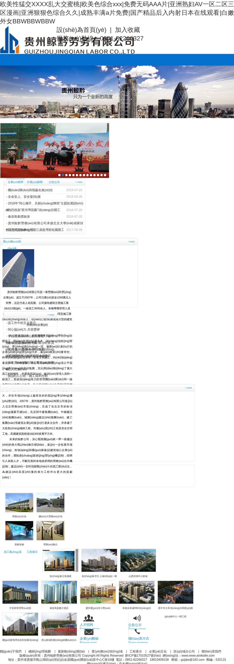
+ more (78, 182)
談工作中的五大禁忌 (22, 323)
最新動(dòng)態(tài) (71, 651)
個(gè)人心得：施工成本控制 (28, 375)
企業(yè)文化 (158, 651)
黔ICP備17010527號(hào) (143, 655)
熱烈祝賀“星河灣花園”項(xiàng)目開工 (45, 210)
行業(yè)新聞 (35, 182)
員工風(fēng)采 (12, 552)
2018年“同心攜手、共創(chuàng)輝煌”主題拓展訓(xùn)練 (44, 203)
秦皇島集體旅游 (45, 216)
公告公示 (54, 182)
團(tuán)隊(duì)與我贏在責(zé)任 (45, 190)
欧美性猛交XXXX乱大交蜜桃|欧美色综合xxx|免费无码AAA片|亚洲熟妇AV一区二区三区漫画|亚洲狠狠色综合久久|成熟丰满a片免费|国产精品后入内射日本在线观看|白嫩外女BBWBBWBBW (117, 13)
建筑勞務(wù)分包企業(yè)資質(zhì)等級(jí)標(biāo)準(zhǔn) (29, 343)
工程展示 (32, 552)
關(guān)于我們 (10, 651)
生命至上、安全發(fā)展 (45, 196)
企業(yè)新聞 (15, 182)
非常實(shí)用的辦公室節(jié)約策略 (29, 363)
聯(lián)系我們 (211, 651)
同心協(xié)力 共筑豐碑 (24, 329)
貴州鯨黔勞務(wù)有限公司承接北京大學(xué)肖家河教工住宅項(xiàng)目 (44, 223)
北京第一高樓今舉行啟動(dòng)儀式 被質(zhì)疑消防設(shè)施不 (29, 350)
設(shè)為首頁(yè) (81, 29)
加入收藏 (127, 29)
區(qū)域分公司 (184, 651)
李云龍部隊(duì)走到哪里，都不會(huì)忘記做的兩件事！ (29, 336)
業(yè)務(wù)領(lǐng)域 (107, 651)
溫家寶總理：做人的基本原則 (28, 356)
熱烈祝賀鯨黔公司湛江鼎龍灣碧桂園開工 (45, 230)
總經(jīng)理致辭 (39, 651)
